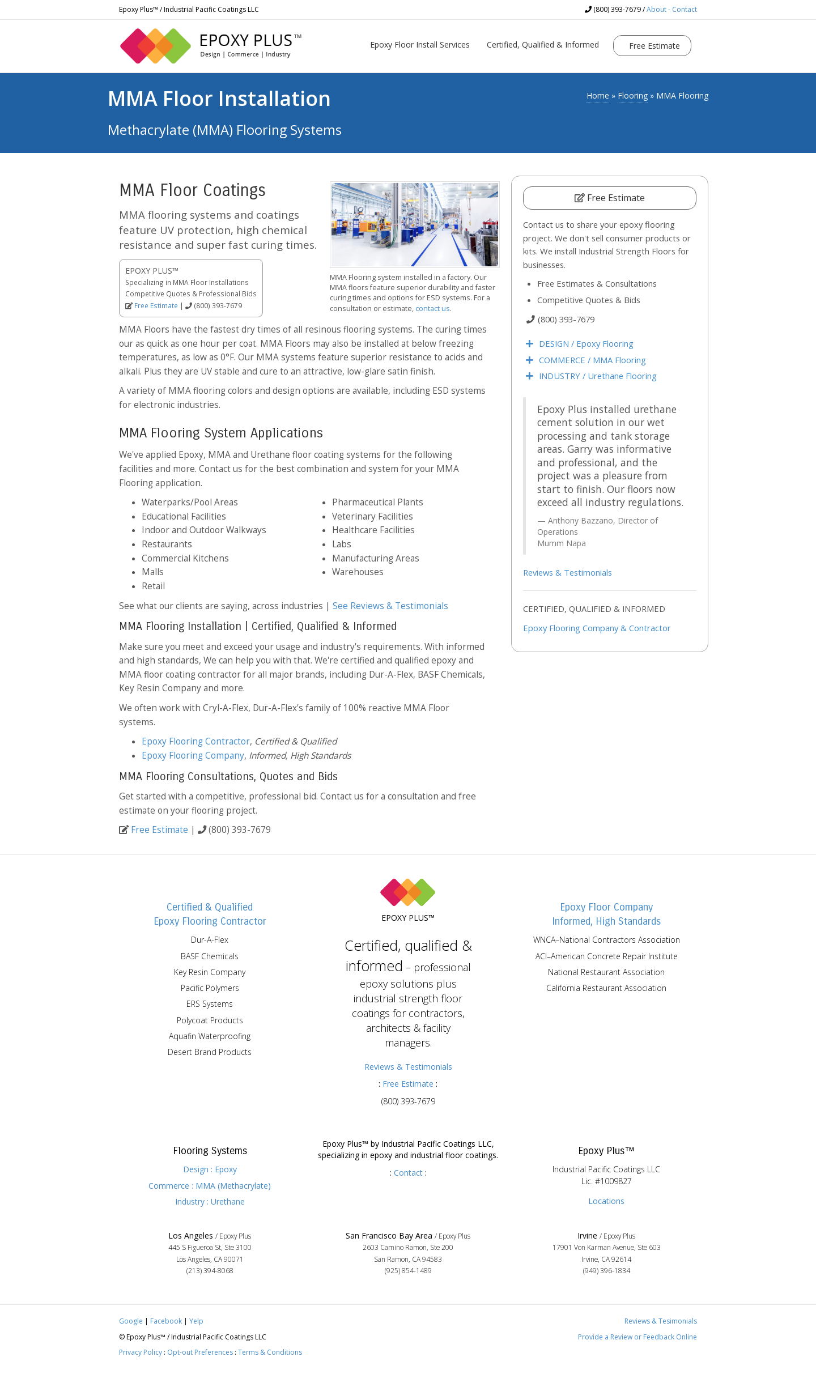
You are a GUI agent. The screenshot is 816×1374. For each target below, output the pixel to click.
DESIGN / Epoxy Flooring (586, 343)
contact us (432, 308)
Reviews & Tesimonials (660, 1321)
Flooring (633, 95)
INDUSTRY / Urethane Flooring (598, 375)
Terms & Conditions (270, 1352)
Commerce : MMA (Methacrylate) (209, 1185)
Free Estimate (653, 45)
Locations (606, 1201)
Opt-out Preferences (200, 1352)
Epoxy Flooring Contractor (196, 741)
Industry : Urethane (210, 1201)
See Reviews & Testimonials (390, 606)
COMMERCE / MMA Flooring (592, 359)
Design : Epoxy (210, 1169)
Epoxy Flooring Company (193, 756)
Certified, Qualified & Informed (543, 44)
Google (131, 1321)
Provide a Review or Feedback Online (637, 1337)
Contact (408, 1172)
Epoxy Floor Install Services (420, 44)
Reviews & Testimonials (567, 572)
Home (597, 95)
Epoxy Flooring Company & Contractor (597, 627)
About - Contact (672, 9)
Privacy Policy (140, 1352)
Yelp (196, 1321)
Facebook (166, 1321)
